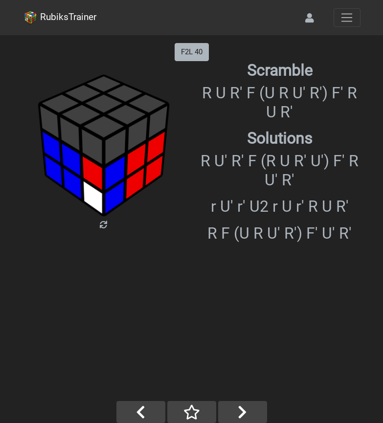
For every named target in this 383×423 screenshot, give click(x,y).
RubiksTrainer (59, 17)
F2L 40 (192, 51)
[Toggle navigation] (347, 17)
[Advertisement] (192, 327)
